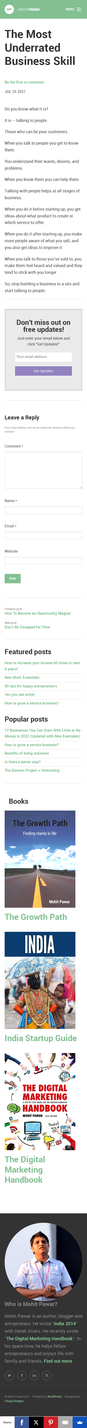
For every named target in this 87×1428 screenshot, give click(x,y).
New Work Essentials (22, 678)
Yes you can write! (20, 695)
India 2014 (65, 1323)
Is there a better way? (23, 762)
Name (11, 501)
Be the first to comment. (25, 82)
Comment (14, 446)
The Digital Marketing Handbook (25, 1170)
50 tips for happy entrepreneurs (31, 686)
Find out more (58, 1361)
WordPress (54, 1396)
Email (10, 526)
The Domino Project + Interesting (32, 771)
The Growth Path (36, 917)
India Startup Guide (41, 1038)
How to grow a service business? (32, 703)
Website (11, 552)
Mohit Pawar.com (22, 9)
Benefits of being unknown (27, 754)
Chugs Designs (14, 1401)
